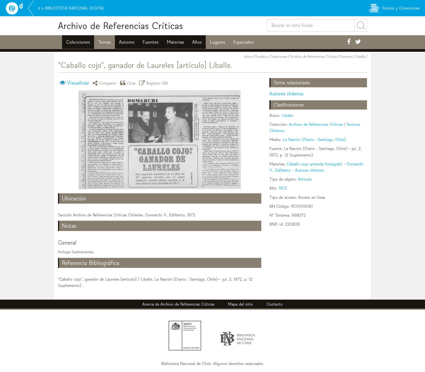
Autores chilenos (286, 94)
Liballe (360, 56)
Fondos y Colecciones (271, 56)
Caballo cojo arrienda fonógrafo (314, 163)
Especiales (243, 42)
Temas (104, 42)
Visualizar (78, 82)
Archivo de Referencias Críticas (120, 26)
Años (197, 42)
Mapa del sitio (240, 304)
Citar (128, 83)
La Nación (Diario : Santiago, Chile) (314, 139)
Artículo (305, 179)
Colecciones (78, 42)
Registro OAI (154, 83)
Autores (126, 42)
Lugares (217, 42)
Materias (175, 42)
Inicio (248, 56)
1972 (283, 188)
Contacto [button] (274, 304)
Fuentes (151, 42)
